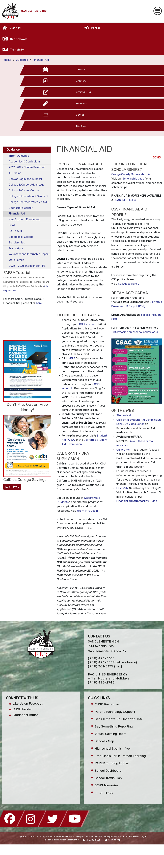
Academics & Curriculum (24, 161)
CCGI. (114, 319)
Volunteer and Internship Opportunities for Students (30, 254)
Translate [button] (17, 49)
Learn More (12, 486)
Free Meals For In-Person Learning (120, 756)
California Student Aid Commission (138, 419)
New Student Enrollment (24, 219)
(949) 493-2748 (101, 682)
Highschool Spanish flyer (113, 748)
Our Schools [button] (19, 39)
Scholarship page (133, 178)
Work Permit (16, 260)
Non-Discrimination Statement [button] (62, 840)
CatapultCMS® (123, 836)
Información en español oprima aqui (135, 332)
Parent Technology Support (115, 712)
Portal (95, 27)
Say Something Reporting (114, 726)
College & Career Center (24, 190)
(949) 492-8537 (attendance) (112, 662)
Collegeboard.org (129, 283)
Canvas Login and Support (25, 179)
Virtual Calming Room (110, 734)
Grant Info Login (87, 510)
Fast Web (122, 488)
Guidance (22, 59)
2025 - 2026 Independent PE (27, 265)
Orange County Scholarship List (131, 174)
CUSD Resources (107, 704)
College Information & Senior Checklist (30, 196)
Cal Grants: (123, 449)
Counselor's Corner (21, 207)
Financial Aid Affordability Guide (136, 501)
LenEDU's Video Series (130, 423)
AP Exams (15, 173)
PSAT (12, 225)
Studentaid (123, 415)
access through (151, 314)
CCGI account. (88, 324)
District (15, 27)
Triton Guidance (19, 155)
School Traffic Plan (108, 778)
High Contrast (93, 840)
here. (39, 303)
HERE (72, 358)
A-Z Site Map (112, 840)
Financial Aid (41, 59)
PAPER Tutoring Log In (111, 763)
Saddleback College (21, 236)
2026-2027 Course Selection (27, 167)
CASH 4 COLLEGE (126, 200)
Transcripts (16, 248)
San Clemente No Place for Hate (119, 719)
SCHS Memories (106, 785)
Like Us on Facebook (28, 703)
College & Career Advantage (26, 184)
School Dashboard (108, 771)
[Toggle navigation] (157, 11)
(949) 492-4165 (101, 658)
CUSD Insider (22, 709)
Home (7, 59)
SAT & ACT (15, 231)
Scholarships (17, 242)
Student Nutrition (26, 715)
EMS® (136, 836)
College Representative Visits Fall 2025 (30, 202)
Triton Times (104, 793)
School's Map (104, 741)
